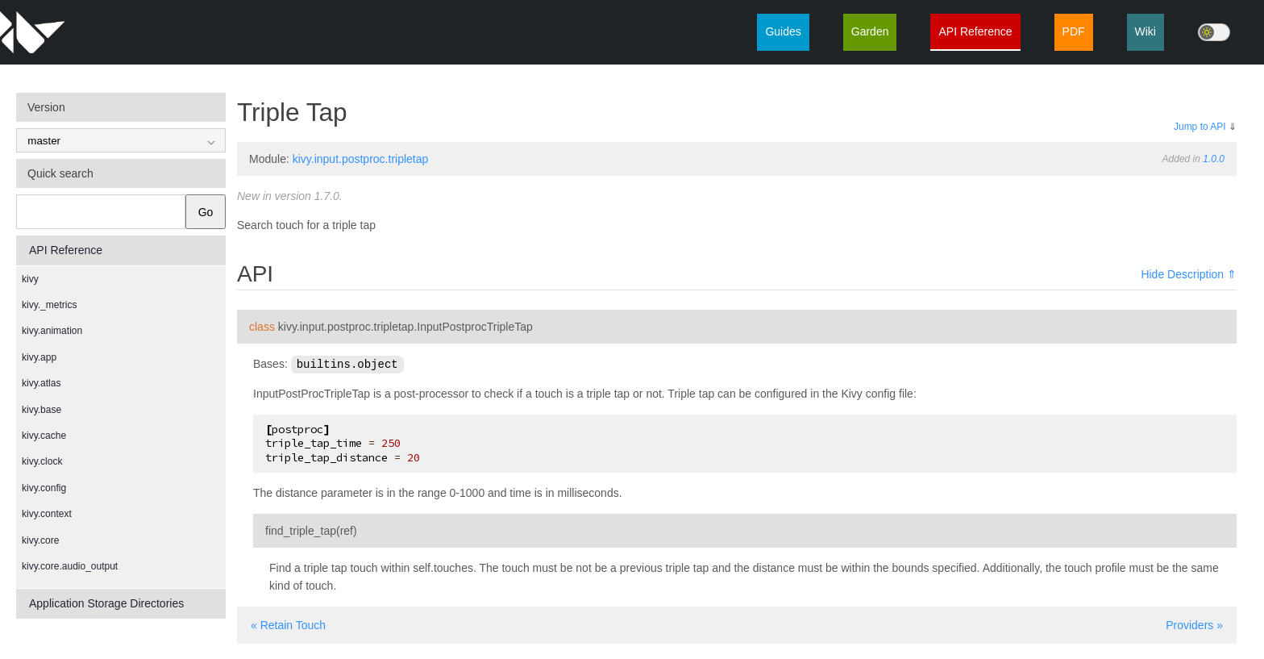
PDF (1073, 31)
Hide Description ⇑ (1189, 274)
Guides (782, 31)
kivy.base (41, 409)
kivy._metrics (49, 305)
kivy (30, 279)
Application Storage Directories (106, 603)
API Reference (975, 31)
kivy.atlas (41, 383)
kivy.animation (52, 330)
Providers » (1194, 624)
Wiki (1145, 31)
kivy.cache (44, 435)
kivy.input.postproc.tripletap (361, 158)
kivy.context (47, 513)
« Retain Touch (288, 624)
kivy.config (44, 488)
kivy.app (39, 357)
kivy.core (40, 540)
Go (206, 212)
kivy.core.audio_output (70, 566)
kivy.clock (42, 461)
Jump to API (1200, 126)
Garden (870, 31)
